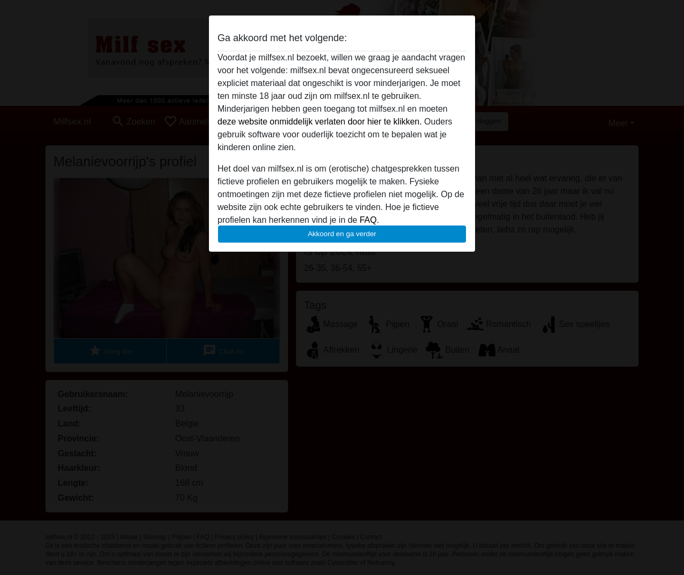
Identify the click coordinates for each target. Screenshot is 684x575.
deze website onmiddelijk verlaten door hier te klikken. (319, 121)
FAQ (368, 219)
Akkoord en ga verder (342, 234)
